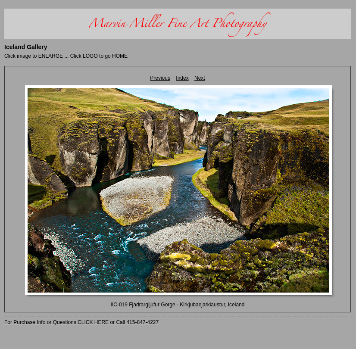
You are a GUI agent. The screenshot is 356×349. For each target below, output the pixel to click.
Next (199, 78)
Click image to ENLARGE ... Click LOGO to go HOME (66, 56)
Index (182, 78)
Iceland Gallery (25, 47)
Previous (160, 78)
